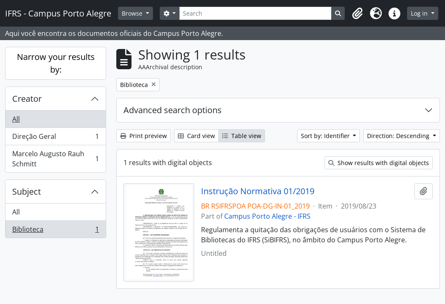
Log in (420, 13)
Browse (133, 13)
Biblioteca (55, 231)
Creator (27, 98)
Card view (196, 136)
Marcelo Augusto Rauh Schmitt (55, 158)
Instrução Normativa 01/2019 (257, 191)
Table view (241, 136)
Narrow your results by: (56, 63)
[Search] (255, 13)
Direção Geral (55, 138)
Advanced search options (172, 110)
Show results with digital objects (378, 163)
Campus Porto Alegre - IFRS (267, 216)
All (16, 119)
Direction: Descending (399, 136)
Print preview (143, 136)
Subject (26, 191)
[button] (357, 13)
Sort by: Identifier (326, 136)
